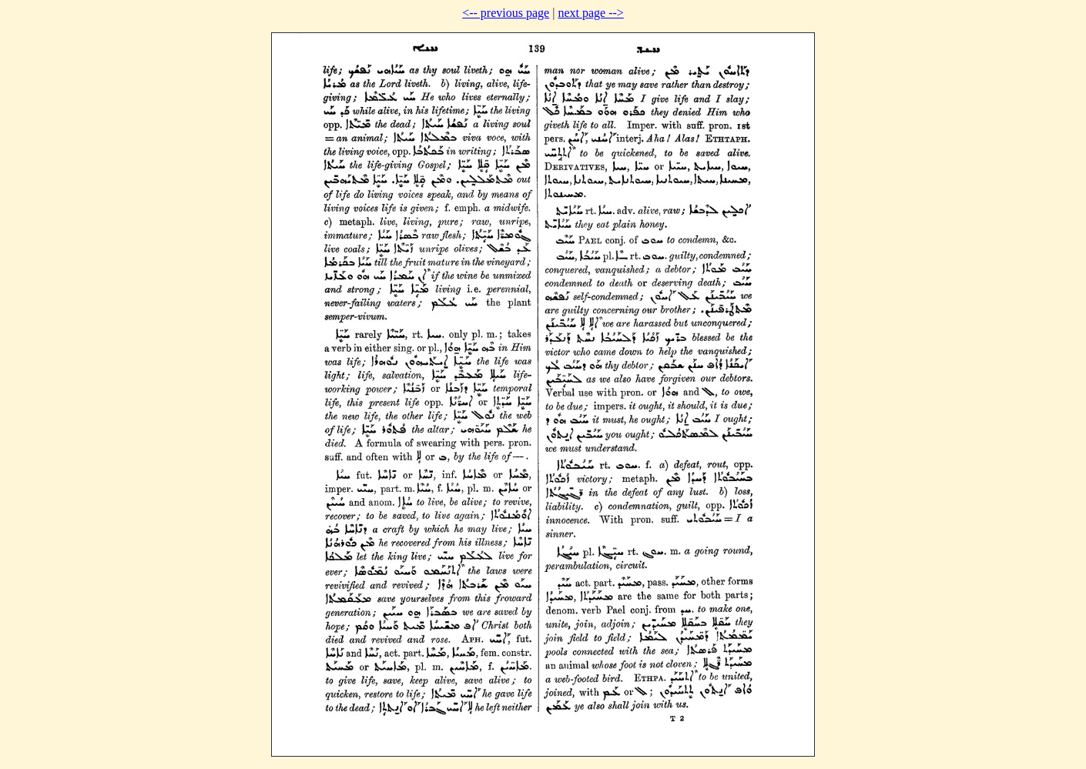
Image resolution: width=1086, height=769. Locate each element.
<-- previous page (505, 12)
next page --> (590, 12)
